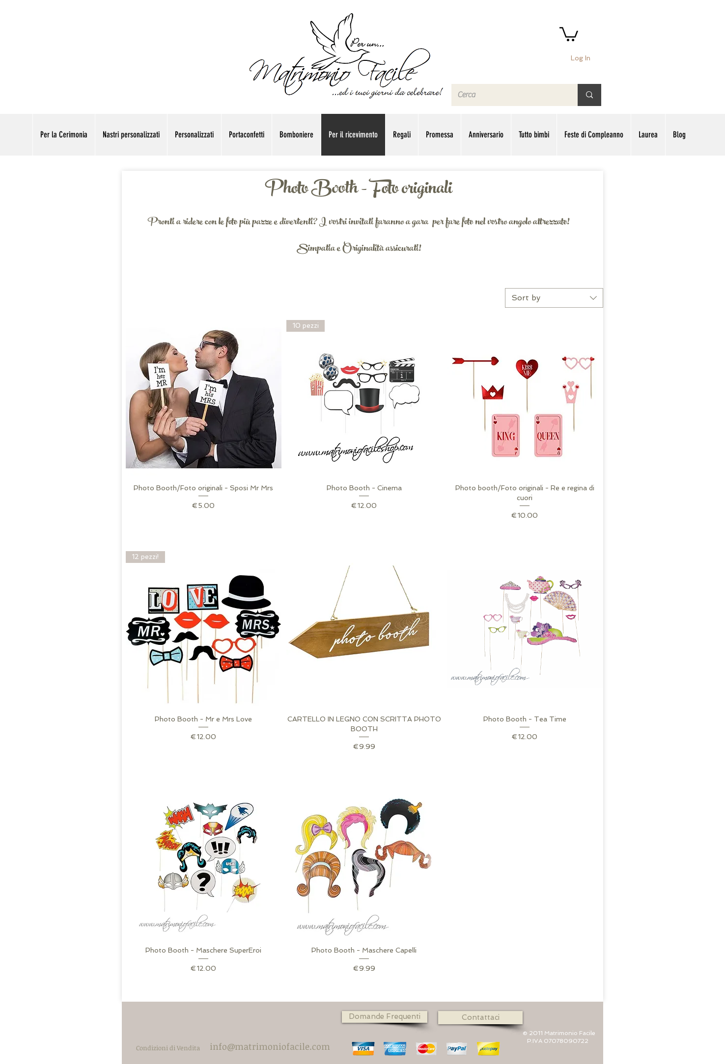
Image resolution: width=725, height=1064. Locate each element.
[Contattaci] (480, 1017)
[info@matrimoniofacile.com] (270, 1047)
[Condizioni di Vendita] (168, 1047)
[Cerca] (507, 95)
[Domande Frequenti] (384, 1017)
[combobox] (554, 298)
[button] (568, 33)
